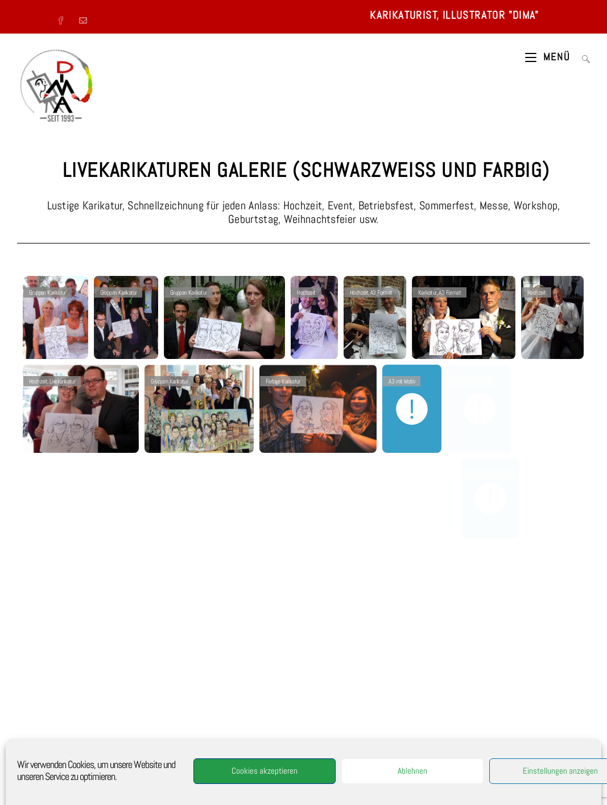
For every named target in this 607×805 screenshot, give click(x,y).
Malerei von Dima (52, 730)
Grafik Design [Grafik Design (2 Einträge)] (550, 700)
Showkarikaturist (233, 755)
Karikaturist (229, 679)
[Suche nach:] (581, 57)
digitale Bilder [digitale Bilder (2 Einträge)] (512, 681)
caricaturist (216, 750)
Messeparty (201, 734)
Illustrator (251, 685)
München (273, 766)
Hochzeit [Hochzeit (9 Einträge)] (505, 718)
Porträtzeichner (273, 690)
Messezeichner (225, 706)
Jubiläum (273, 712)
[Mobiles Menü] (549, 57)
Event (208, 696)
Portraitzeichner (229, 739)
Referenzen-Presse (53, 692)
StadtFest (227, 701)
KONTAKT (41, 705)
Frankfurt (193, 772)
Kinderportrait (273, 734)
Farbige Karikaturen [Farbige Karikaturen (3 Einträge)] (478, 700)
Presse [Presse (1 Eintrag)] (556, 737)
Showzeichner (264, 679)
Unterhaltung (240, 745)
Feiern (195, 706)
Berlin (215, 772)
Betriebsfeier (263, 706)
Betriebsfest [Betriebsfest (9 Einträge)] (471, 681)
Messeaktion (250, 750)
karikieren (265, 723)
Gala (215, 745)
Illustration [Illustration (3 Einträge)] (540, 718)
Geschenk (195, 723)
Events (227, 696)
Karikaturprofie (190, 755)
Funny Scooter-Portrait (217, 761)
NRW (265, 745)
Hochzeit (232, 712)
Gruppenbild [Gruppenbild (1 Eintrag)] (470, 718)
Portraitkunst (188, 739)
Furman (189, 750)
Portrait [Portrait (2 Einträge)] (527, 737)
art (246, 723)
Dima (252, 712)
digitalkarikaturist (220, 766)
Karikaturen (224, 723)
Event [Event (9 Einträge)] (546, 681)
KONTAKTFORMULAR (524, 620)
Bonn (253, 766)
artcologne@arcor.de (370, 763)
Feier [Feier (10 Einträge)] (518, 700)
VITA (36, 679)
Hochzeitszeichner (227, 690)
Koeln (256, 717)
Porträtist (186, 696)
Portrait (280, 750)
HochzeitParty (235, 734)
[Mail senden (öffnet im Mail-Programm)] (84, 17)
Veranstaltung (256, 696)
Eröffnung (206, 712)
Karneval (196, 745)
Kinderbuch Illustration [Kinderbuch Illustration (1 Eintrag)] (481, 737)
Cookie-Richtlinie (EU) (58, 756)
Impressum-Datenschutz (60, 717)
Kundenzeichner (226, 717)
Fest (205, 701)
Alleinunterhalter (214, 685)
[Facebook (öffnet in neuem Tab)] (65, 17)
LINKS (37, 743)
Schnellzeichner (191, 679)
